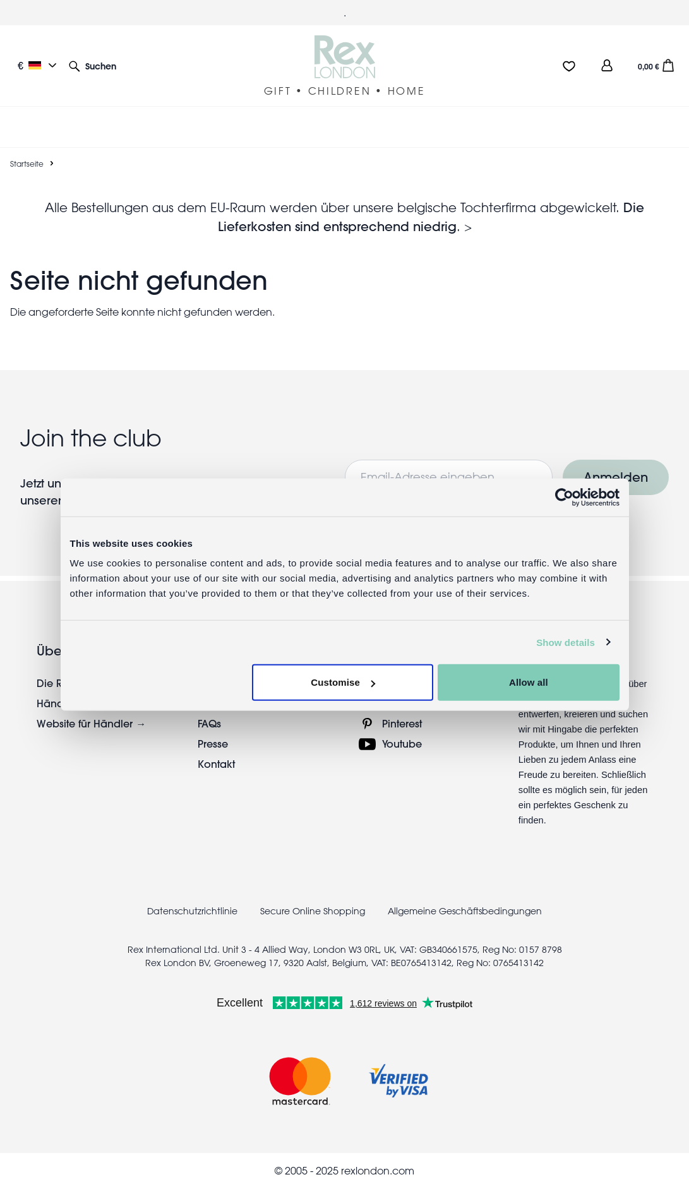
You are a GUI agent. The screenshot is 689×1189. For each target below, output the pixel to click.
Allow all (528, 682)
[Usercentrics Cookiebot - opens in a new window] (564, 496)
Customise (343, 682)
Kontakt (216, 763)
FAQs (209, 723)
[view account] (607, 65)
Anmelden (616, 477)
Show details (565, 641)
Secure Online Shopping (314, 911)
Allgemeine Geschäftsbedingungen (465, 911)
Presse (213, 743)
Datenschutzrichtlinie (192, 911)
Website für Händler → (91, 723)
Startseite (27, 163)
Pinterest (402, 723)
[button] (92, 65)
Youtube (402, 743)
